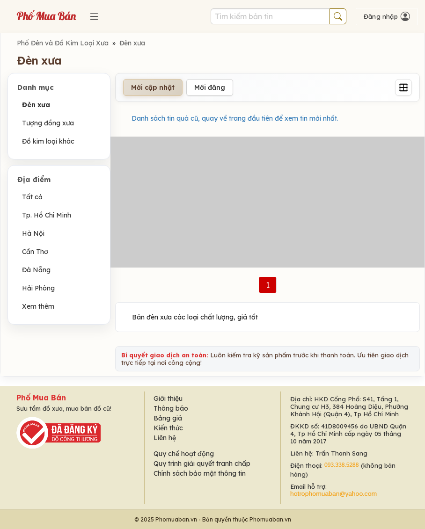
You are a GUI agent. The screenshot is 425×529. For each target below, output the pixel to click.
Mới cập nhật (153, 87)
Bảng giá (168, 418)
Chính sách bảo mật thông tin (200, 473)
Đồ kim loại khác (48, 141)
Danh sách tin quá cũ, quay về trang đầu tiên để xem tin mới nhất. (235, 118)
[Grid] (403, 87)
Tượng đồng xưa (48, 123)
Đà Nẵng (36, 270)
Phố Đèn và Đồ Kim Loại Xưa (63, 43)
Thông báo (171, 408)
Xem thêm (38, 306)
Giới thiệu (168, 398)
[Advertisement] (267, 202)
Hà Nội (33, 233)
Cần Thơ (35, 251)
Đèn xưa (132, 43)
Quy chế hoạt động (184, 453)
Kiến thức (168, 428)
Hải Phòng (38, 288)
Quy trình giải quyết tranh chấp (202, 463)
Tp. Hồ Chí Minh (46, 215)
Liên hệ (165, 438)
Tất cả (32, 197)
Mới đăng (209, 87)
